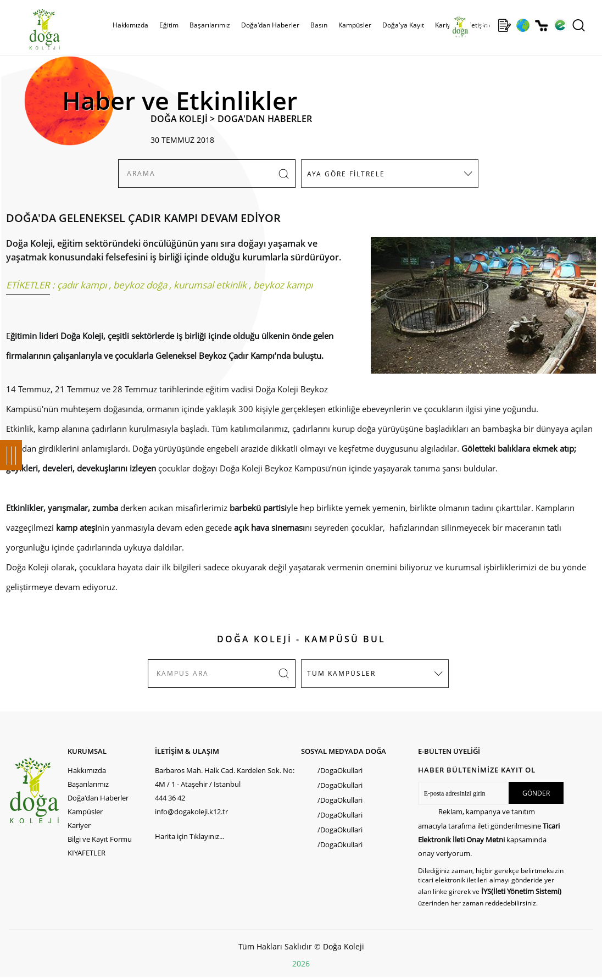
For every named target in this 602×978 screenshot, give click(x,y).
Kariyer (446, 25)
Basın (318, 25)
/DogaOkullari (340, 770)
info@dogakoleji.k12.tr (191, 811)
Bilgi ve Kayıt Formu (100, 839)
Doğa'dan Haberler (270, 25)
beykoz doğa (140, 285)
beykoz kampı (283, 285)
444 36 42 (170, 798)
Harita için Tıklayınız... (189, 836)
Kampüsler (354, 25)
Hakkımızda (130, 25)
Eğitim (169, 25)
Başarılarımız (209, 25)
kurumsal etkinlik (210, 285)
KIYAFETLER (86, 853)
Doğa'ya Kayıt (403, 25)
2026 (301, 963)
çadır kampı (82, 285)
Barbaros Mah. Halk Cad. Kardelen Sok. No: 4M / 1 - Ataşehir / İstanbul (224, 777)
